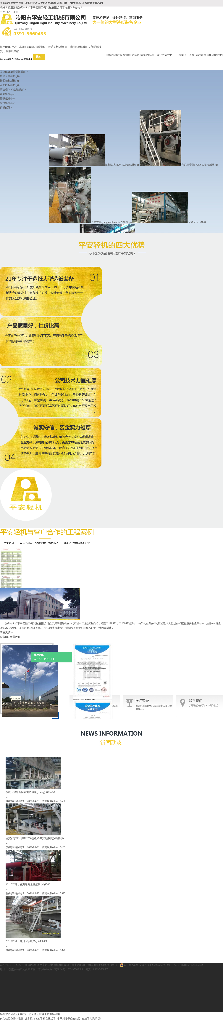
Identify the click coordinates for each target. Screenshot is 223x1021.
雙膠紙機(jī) (7, 98)
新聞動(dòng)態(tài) (147, 55)
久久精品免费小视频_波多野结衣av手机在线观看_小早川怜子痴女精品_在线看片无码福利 (51, 3)
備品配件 (6, 107)
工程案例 (181, 55)
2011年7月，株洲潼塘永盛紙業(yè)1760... (29, 884)
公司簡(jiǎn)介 (131, 55)
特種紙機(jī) (7, 103)
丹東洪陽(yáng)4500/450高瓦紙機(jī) (90, 222)
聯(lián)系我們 (215, 55)
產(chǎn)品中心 (164, 55)
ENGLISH (12, 12)
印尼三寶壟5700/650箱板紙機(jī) (179, 164)
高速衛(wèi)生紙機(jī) (13, 89)
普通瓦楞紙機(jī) (10, 76)
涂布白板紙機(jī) (10, 85)
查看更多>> (6, 632)
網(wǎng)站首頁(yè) (114, 55)
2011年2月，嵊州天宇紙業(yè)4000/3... (27, 941)
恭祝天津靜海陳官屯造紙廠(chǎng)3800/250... (31, 792)
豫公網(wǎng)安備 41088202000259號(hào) (145, 965)
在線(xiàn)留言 (198, 55)
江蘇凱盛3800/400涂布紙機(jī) (94, 164)
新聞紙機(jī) (7, 94)
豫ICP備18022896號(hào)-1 (102, 965)
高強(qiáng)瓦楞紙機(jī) (14, 71)
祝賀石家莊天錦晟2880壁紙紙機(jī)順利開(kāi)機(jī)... (36, 838)
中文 (2, 12)
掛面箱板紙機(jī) (10, 80)
